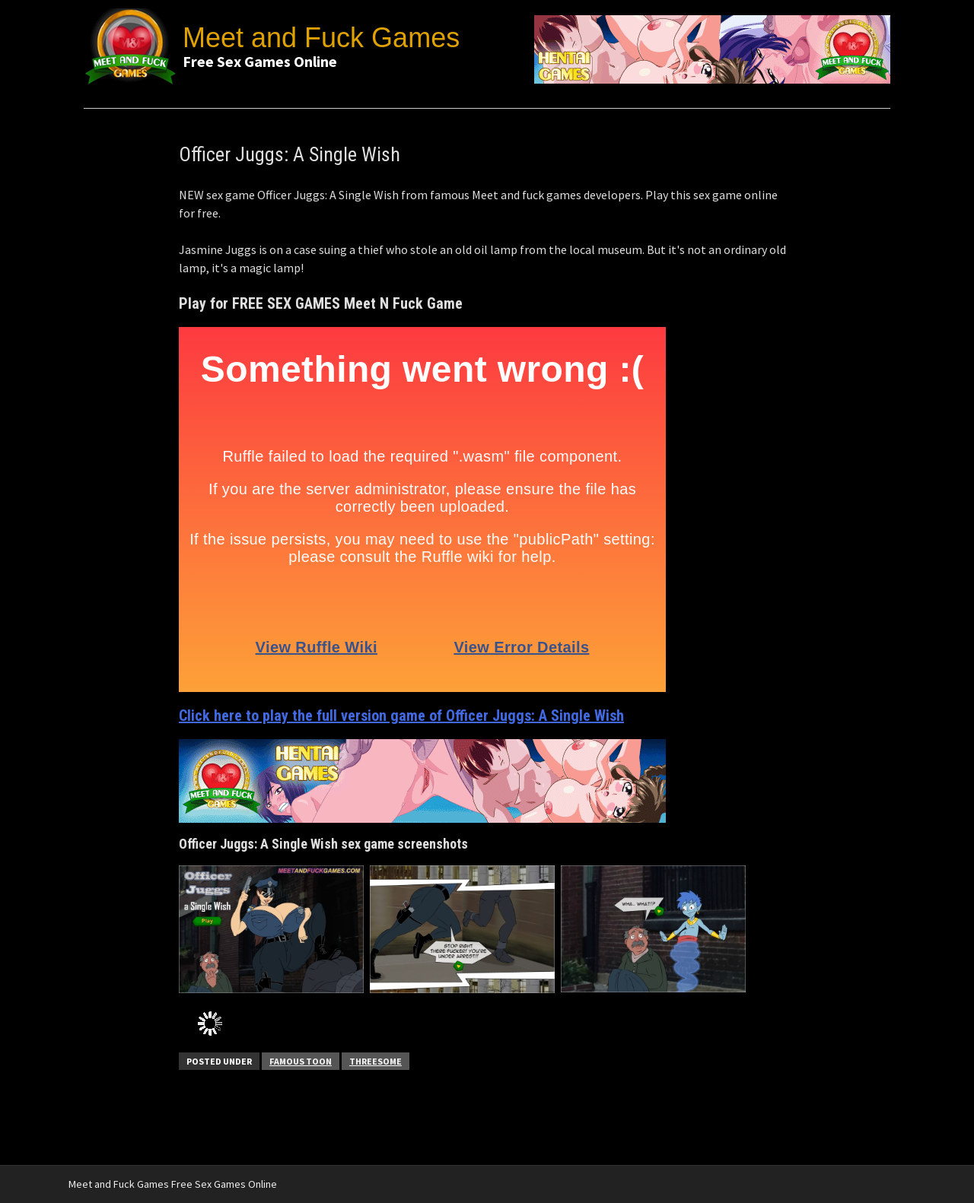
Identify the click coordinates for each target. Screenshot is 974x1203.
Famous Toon (300, 1061)
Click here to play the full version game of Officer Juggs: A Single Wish (401, 715)
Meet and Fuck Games (321, 37)
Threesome (375, 1061)
